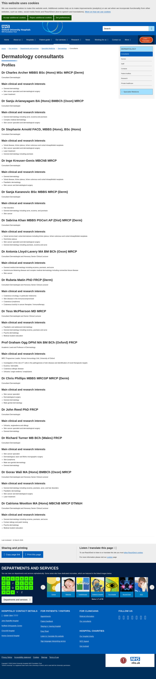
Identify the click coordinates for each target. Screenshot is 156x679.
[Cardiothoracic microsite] (83, 587)
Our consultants (85, 621)
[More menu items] (128, 39)
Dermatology (62, 48)
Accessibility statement (22, 657)
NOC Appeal (84, 641)
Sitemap (44, 657)
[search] (151, 28)
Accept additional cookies (14, 17)
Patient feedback (47, 621)
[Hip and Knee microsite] (127, 587)
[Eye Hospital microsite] (112, 587)
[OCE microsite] (141, 587)
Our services (13, 48)
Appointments (46, 616)
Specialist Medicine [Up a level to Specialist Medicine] (131, 92)
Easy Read (45, 631)
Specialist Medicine (48, 48)
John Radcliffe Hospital (10, 621)
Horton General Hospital (10, 636)
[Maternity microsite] (68, 587)
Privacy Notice (7, 657)
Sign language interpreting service (53, 641)
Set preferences (63, 17)
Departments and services (29, 48)
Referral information (87, 616)
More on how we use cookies (98, 12)
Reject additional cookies (41, 17)
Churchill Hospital (8, 631)
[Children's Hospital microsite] (97, 587)
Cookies (36, 657)
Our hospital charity (87, 636)
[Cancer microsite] (53, 587)
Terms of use (54, 657)
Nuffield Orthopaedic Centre (12, 626)
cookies (110, 557)
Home (4, 48)
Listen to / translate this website (52, 636)
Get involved (84, 646)
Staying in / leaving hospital (51, 626)
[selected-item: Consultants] (136, 54)
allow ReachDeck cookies (133, 552)
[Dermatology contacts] (136, 68)
